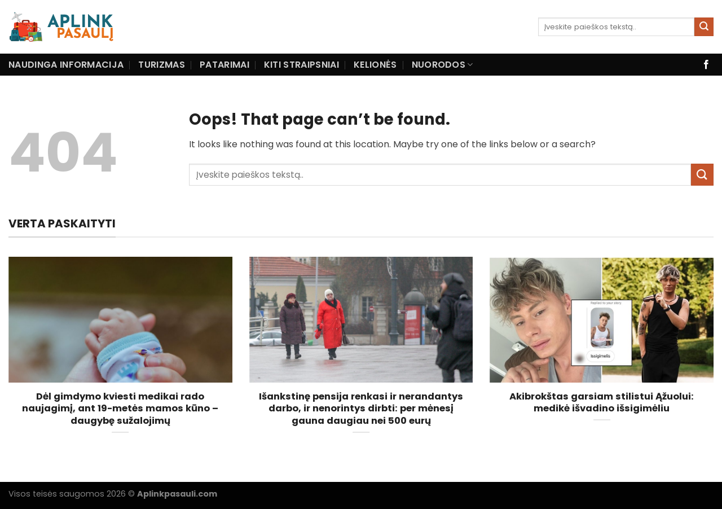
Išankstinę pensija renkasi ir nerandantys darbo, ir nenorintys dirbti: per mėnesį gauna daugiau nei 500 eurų (361, 408)
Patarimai (224, 64)
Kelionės (375, 64)
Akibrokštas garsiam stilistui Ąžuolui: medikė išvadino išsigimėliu (601, 402)
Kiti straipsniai (301, 64)
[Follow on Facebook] (706, 65)
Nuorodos (442, 64)
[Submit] (704, 27)
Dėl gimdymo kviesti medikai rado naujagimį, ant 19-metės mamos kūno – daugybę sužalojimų (120, 408)
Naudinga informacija (66, 64)
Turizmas (161, 64)
